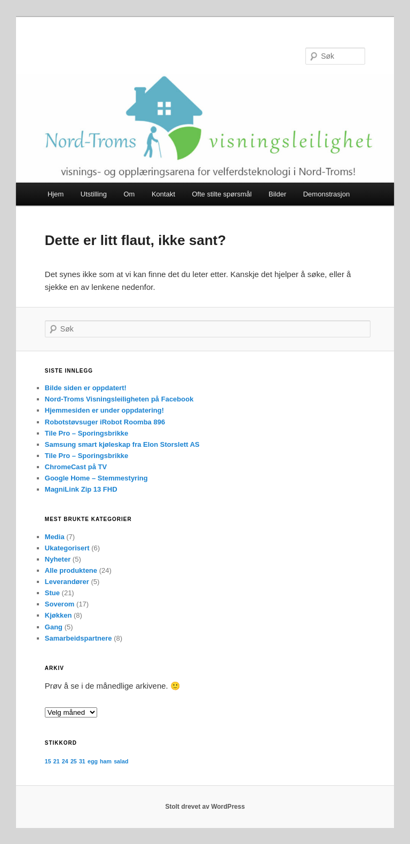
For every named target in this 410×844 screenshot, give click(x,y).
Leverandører (67, 582)
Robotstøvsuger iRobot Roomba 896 (105, 422)
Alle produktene (71, 570)
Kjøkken (58, 615)
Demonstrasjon (326, 194)
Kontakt (163, 194)
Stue (52, 593)
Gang (53, 627)
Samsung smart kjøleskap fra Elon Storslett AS (122, 444)
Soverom (60, 604)
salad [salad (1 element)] (121, 761)
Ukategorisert (67, 548)
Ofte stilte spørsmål (222, 194)
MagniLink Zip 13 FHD (81, 489)
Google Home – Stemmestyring (96, 478)
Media (55, 537)
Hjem (56, 194)
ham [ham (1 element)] (106, 761)
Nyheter (57, 559)
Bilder (277, 194)
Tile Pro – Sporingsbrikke (87, 433)
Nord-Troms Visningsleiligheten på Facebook (119, 399)
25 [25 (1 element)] (73, 761)
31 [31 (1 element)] (82, 761)
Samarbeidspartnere (78, 638)
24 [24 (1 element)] (65, 761)
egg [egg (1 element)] (93, 761)
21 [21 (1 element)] (56, 761)
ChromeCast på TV (76, 467)
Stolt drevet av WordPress (205, 806)
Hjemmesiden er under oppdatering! (104, 410)
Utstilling (94, 194)
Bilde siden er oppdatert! (86, 388)
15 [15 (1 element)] (48, 761)
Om (129, 194)
